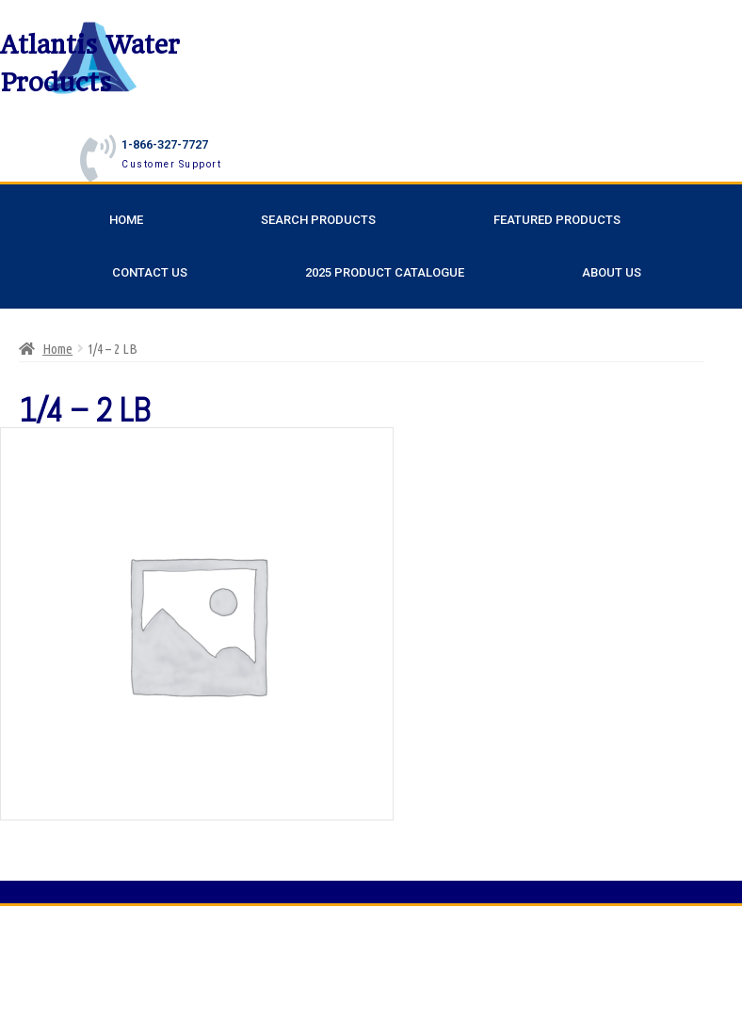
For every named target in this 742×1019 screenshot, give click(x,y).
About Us (611, 272)
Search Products (318, 220)
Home (126, 220)
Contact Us (149, 272)
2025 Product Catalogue (384, 272)
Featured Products (557, 220)
